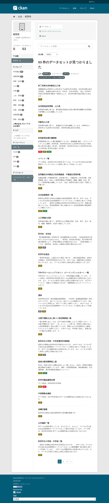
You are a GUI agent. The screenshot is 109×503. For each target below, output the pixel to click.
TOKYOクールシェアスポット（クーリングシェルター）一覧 (63, 273)
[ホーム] (14, 16)
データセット (64, 8)
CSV (40, 99)
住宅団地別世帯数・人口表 (49, 106)
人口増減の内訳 (44, 218)
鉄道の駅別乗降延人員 (47, 362)
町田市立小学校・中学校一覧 (50, 441)
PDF (40, 151)
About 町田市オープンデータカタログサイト (29, 478)
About (92, 8)
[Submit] (89, 46)
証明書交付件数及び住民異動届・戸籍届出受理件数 (59, 174)
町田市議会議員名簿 (46, 380)
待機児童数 (42, 409)
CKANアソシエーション (22, 484)
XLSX (49, 151)
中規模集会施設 (44, 393)
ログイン (92, 2)
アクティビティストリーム (50, 31)
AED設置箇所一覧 (45, 195)
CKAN (17, 492)
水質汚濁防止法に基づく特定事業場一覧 (54, 318)
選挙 (40, 295)
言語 (14, 496)
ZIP (44, 247)
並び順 (40, 54)
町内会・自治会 (44, 234)
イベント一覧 (43, 159)
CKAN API (17, 481)
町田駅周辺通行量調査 (47, 138)
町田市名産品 (43, 254)
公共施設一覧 (43, 423)
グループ (83, 8)
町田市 (28, 16)
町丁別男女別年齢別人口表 (49, 86)
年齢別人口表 (43, 122)
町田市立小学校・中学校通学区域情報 (54, 341)
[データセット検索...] (62, 46)
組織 (74, 8)
